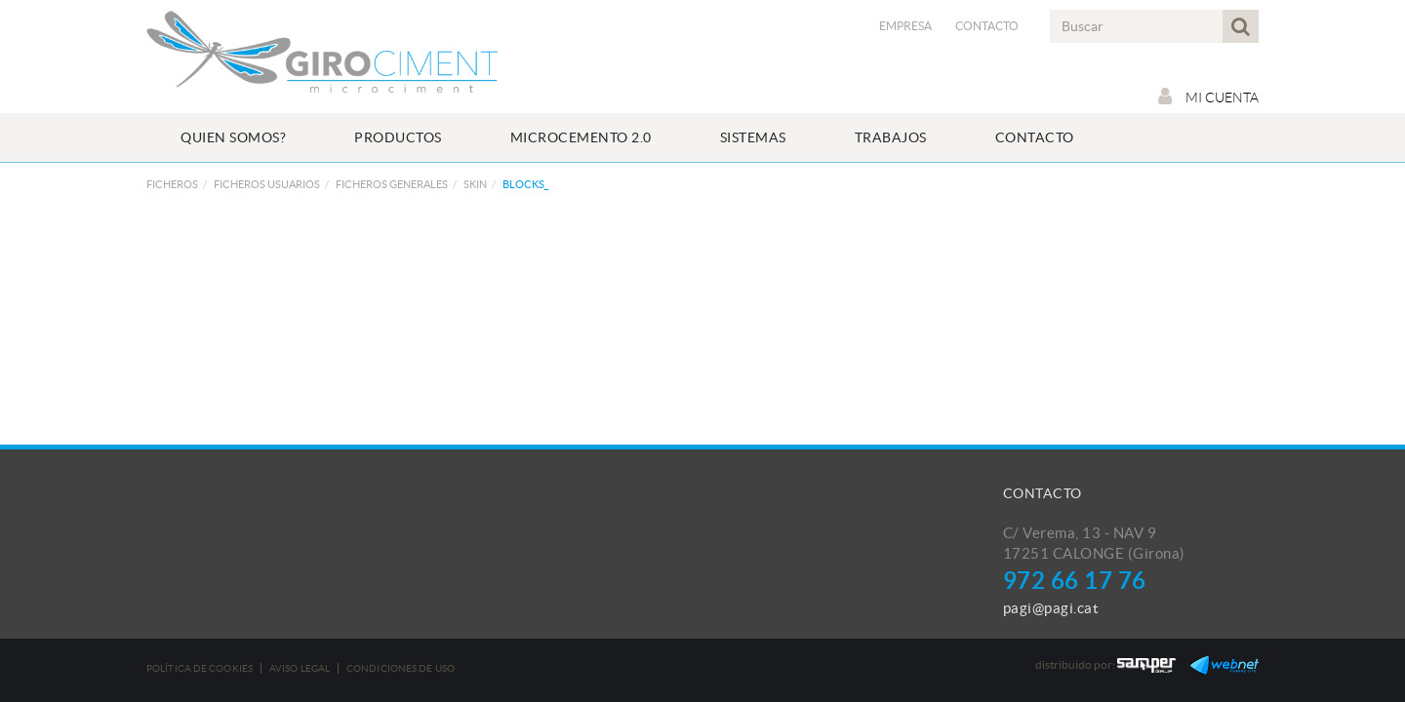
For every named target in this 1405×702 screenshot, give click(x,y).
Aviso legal (299, 668)
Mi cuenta (1208, 96)
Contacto (987, 26)
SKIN (475, 184)
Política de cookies (199, 668)
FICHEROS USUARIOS (267, 184)
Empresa (905, 26)
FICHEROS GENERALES (392, 184)
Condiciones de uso (400, 668)
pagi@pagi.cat (1051, 608)
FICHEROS (172, 184)
